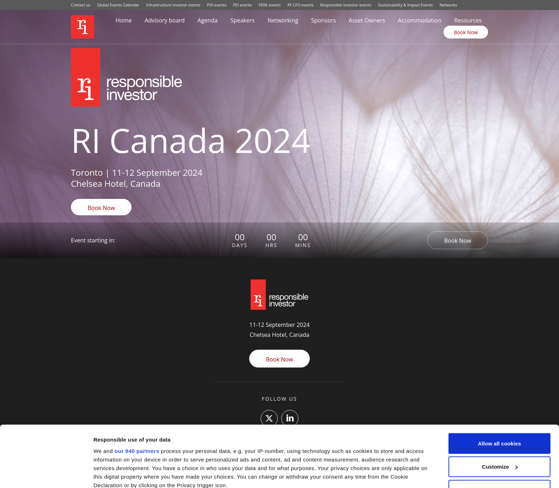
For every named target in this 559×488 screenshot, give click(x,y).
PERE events (269, 4)
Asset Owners (367, 20)
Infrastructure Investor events (173, 4)
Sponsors (323, 20)
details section (342, 446)
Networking (282, 20)
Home (124, 20)
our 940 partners (136, 395)
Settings (104, 474)
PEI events (242, 4)
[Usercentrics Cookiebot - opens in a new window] (46, 474)
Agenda (207, 20)
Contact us (80, 4)
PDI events (216, 4)
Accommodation (419, 20)
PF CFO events (300, 4)
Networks (448, 4)
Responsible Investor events (345, 4)
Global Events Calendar (118, 4)
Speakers (242, 20)
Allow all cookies (499, 388)
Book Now (466, 32)
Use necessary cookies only (499, 435)
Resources (468, 20)
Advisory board (165, 20)
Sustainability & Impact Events (405, 4)
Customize (500, 412)
